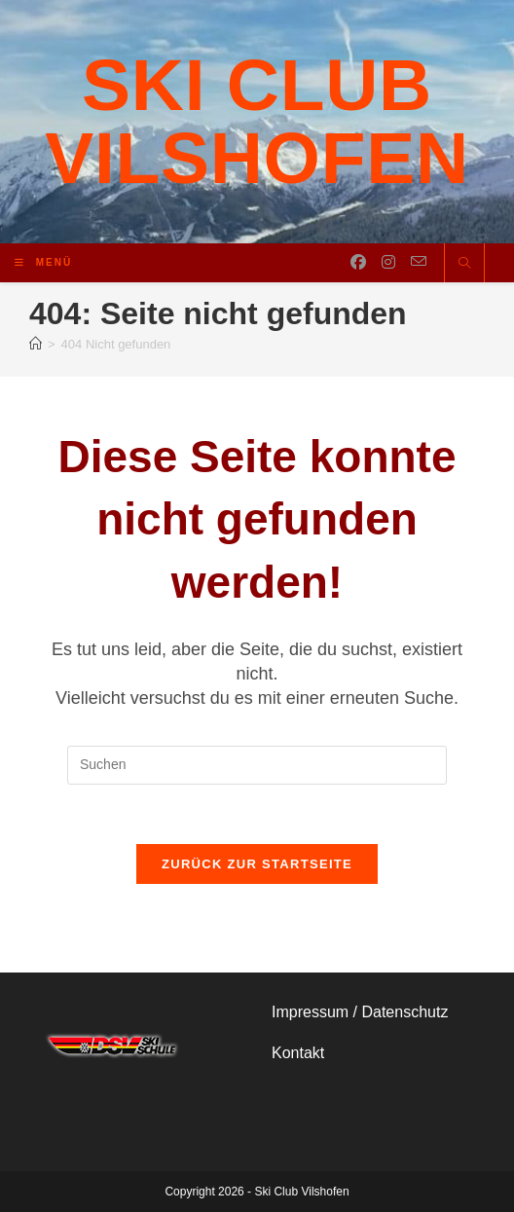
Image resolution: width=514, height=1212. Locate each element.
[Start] (35, 344)
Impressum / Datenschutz (360, 1012)
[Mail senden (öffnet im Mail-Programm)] (418, 262)
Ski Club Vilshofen (257, 121)
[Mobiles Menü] (43, 262)
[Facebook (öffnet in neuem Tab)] (358, 262)
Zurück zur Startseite (257, 864)
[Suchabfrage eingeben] (257, 765)
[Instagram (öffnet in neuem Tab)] (388, 262)
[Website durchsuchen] (464, 264)
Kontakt (298, 1053)
